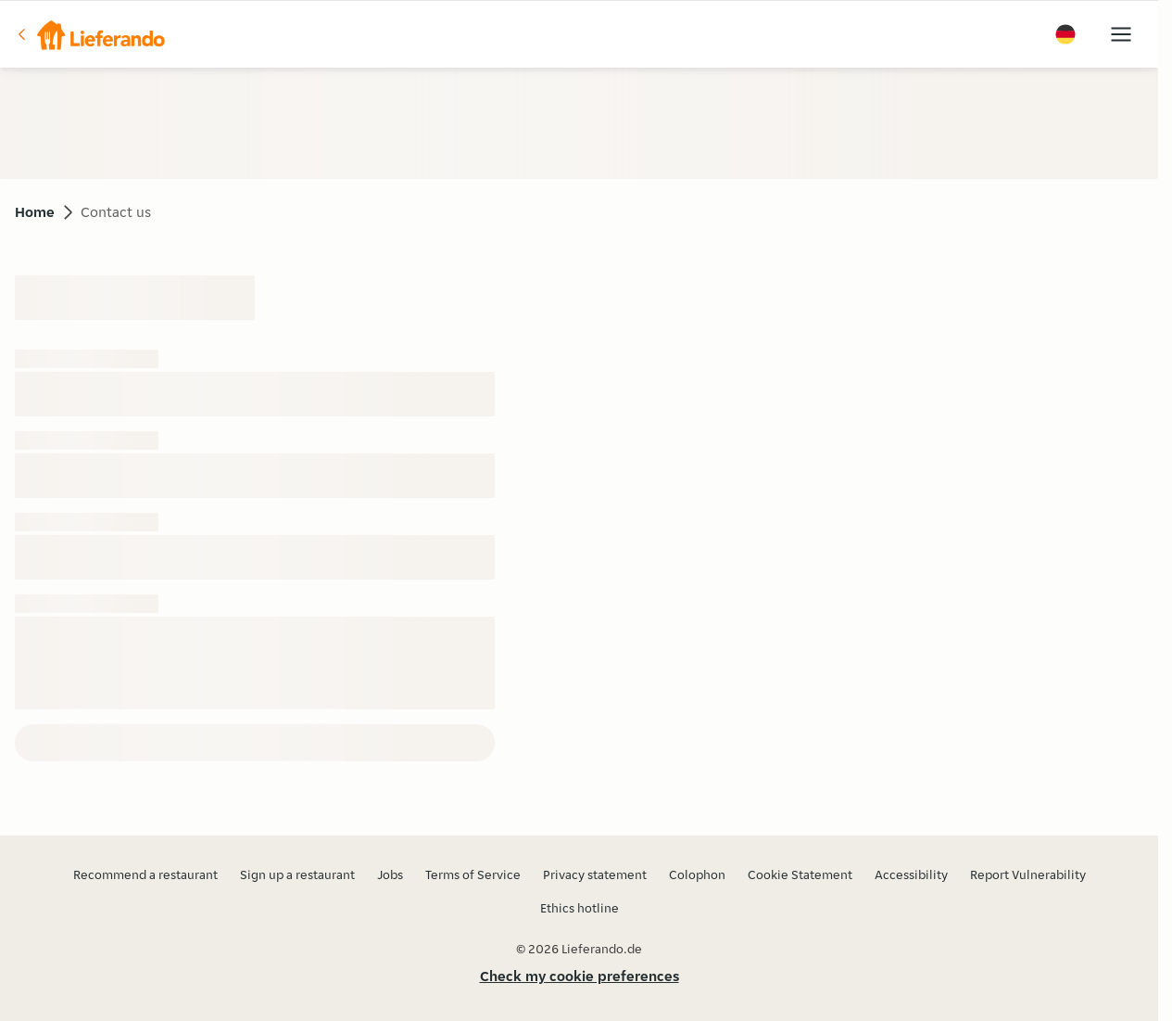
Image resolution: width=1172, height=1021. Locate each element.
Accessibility (911, 874)
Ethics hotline (579, 908)
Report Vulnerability (1028, 874)
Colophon (697, 874)
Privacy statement (595, 874)
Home (35, 212)
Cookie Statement (800, 874)
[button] (90, 34)
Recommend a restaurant (145, 874)
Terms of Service (473, 874)
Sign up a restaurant (297, 874)
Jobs (390, 874)
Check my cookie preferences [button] (579, 976)
